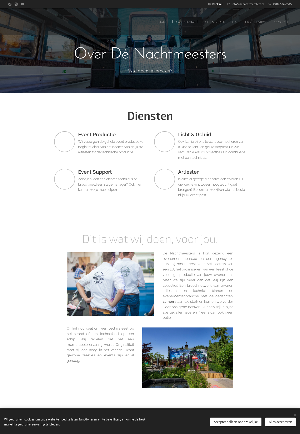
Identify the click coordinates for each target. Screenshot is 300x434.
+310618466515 (282, 4)
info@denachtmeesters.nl (248, 4)
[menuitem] (152, 22)
